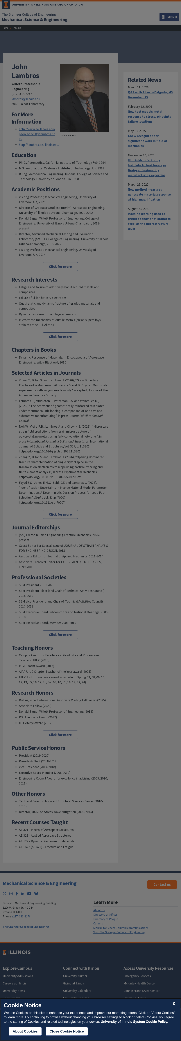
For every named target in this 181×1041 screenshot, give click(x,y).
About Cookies (25, 1031)
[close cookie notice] (174, 1003)
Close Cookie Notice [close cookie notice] (67, 1031)
